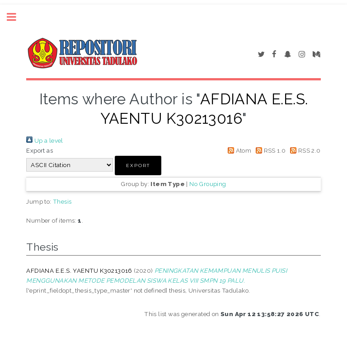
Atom (238, 150)
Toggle (16, 17)
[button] (138, 165)
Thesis (62, 201)
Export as (39, 150)
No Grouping (207, 183)
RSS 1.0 (269, 150)
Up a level (44, 140)
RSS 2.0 (304, 150)
